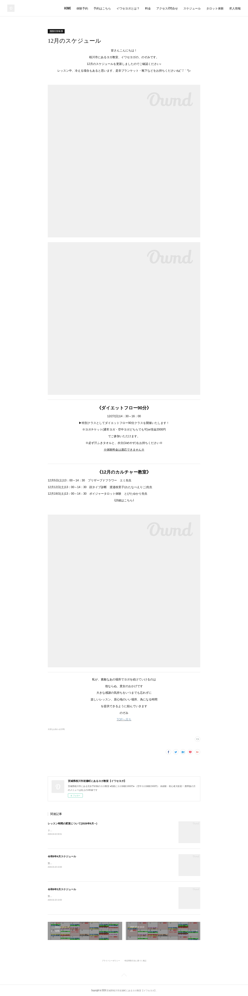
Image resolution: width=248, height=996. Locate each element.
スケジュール (192, 8)
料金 (148, 8)
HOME (67, 8)
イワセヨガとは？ (128, 8)
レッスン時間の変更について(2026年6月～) (72, 823)
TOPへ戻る (124, 719)
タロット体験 (215, 8)
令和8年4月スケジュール (62, 856)
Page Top (124, 976)
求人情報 (235, 8)
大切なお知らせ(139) (56, 729)
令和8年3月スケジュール (62, 889)
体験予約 (82, 8)
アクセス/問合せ (167, 8)
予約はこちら (102, 8)
